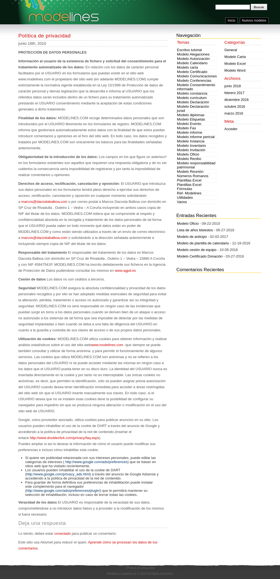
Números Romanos (192, 176)
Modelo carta (187, 67)
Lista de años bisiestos (195, 230)
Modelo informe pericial (196, 137)
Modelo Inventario (191, 146)
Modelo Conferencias (194, 80)
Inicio (231, 20)
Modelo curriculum (192, 98)
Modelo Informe (189, 132)
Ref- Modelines (189, 193)
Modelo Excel (235, 64)
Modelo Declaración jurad (193, 108)
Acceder (231, 129)
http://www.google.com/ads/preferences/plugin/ (63, 491)
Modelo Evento (189, 124)
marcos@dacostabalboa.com (44, 202)
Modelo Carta (235, 57)
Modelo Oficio (188, 154)
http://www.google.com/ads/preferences (96, 462)
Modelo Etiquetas (191, 119)
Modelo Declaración (193, 102)
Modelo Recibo (189, 159)
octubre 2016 (234, 106)
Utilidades (185, 197)
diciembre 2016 (236, 100)
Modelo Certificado (192, 72)
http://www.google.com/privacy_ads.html (58, 474)
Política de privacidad (44, 36)
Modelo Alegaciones (193, 54)
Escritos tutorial (189, 50)
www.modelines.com (107, 345)
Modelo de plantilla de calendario (203, 243)
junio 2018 (232, 86)
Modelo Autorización (193, 59)
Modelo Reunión (190, 171)
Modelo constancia (192, 93)
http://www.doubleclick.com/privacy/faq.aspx (64, 438)
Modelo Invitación (191, 150)
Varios (182, 202)
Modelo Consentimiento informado (196, 87)
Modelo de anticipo (192, 237)
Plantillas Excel (189, 180)
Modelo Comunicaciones (197, 76)
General (230, 50)
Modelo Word (235, 70)
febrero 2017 (234, 93)
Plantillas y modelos (119, 573)
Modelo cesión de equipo (197, 250)
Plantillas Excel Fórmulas (189, 187)
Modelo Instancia (191, 141)
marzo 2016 (233, 113)
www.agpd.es (125, 270)
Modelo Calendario (192, 63)
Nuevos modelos (254, 20)
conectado (62, 533)
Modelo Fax (186, 128)
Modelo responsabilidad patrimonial (196, 165)
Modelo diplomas (191, 115)
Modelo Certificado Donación (200, 256)
